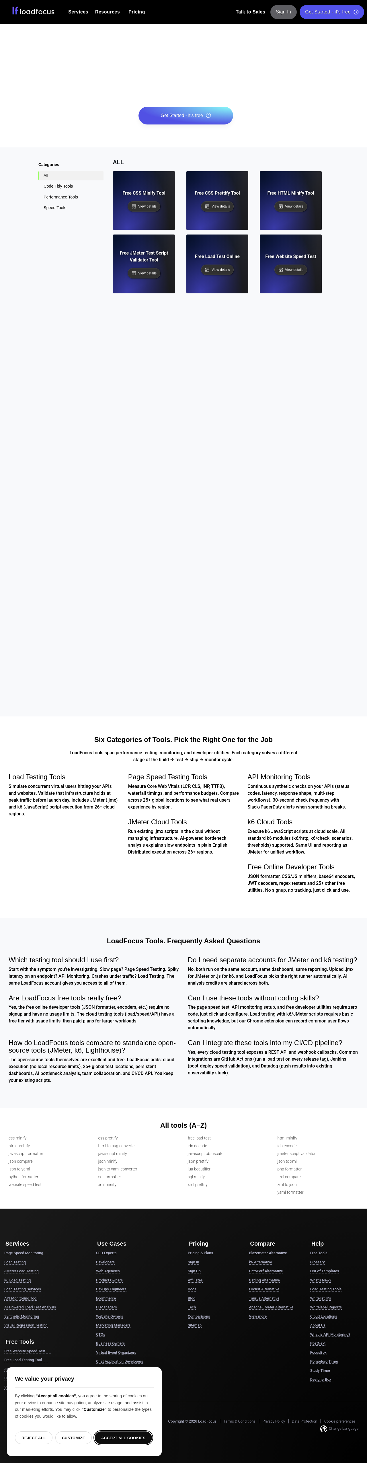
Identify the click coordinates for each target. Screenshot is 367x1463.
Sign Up (194, 1271)
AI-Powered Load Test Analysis (30, 1307)
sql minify (196, 1176)
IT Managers (106, 1307)
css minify (18, 1138)
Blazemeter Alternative (268, 1253)
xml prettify (198, 1184)
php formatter (290, 1169)
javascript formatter (26, 1153)
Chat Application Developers (119, 1361)
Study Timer (320, 1370)
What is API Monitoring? (330, 1334)
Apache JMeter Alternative (271, 1307)
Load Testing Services (22, 1289)
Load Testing (15, 1262)
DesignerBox (320, 1379)
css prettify (108, 1138)
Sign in (193, 1262)
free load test (199, 1138)
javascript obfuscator (206, 1153)
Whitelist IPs (320, 1298)
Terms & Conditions (239, 1421)
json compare (21, 1161)
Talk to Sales (250, 11)
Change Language (339, 1428)
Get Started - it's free (332, 12)
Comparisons (199, 1316)
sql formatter (109, 1176)
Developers (105, 1262)
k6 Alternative (260, 1262)
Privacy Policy (273, 1421)
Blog (191, 1298)
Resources (107, 11)
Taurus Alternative (264, 1298)
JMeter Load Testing (21, 1271)
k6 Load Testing (17, 1280)
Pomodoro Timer (324, 1361)
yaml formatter (291, 1192)
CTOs (100, 1334)
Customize (73, 1438)
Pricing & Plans (200, 1253)
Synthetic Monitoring (21, 1316)
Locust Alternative (264, 1289)
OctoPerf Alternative (266, 1271)
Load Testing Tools (326, 1289)
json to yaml (19, 1169)
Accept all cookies (123, 1438)
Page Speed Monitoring (23, 1253)
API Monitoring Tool (20, 1298)
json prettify (198, 1161)
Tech (192, 1307)
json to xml (287, 1161)
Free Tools (318, 1253)
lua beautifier (199, 1169)
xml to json (287, 1184)
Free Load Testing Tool (26, 1360)
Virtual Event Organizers (116, 1352)
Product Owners (109, 1280)
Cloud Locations (323, 1316)
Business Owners (110, 1343)
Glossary (317, 1262)
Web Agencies (108, 1271)
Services (78, 11)
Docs (192, 1289)
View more (258, 1316)
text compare (289, 1176)
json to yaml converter (117, 1169)
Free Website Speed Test (27, 1351)
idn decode (197, 1145)
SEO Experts (106, 1253)
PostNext (318, 1343)
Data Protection (304, 1421)
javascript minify (112, 1153)
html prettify (19, 1145)
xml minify (107, 1184)
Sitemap (195, 1325)
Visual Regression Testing (26, 1325)
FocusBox (318, 1352)
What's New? (320, 1280)
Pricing (136, 11)
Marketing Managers (113, 1325)
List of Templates (324, 1271)
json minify (108, 1161)
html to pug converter (117, 1145)
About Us (317, 1325)
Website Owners (109, 1316)
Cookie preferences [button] (340, 1421)
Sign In (283, 11)
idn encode (287, 1145)
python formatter (23, 1176)
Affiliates (195, 1280)
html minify (287, 1138)
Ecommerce (106, 1298)
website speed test (25, 1184)
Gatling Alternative (264, 1280)
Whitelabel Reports (326, 1307)
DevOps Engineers (111, 1289)
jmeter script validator (297, 1153)
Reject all (34, 1438)
